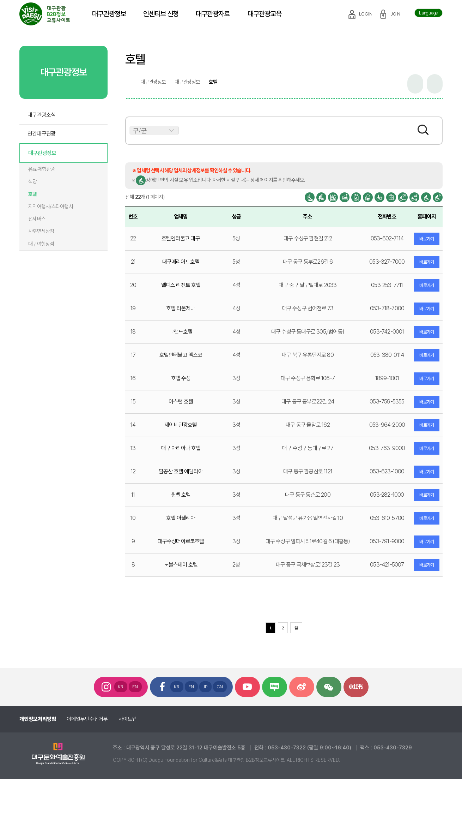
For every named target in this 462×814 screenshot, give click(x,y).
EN (135, 686)
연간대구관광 (41, 133)
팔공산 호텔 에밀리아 (181, 471)
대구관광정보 (42, 153)
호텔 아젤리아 (180, 518)
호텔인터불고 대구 (181, 238)
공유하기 (415, 84)
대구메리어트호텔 (181, 261)
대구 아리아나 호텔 (181, 448)
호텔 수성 (181, 378)
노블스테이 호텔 (181, 564)
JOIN (395, 14)
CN (220, 686)
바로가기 (426, 238)
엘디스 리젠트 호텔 (181, 285)
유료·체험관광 (41, 169)
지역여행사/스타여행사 (50, 206)
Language (428, 13)
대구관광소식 (41, 115)
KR (121, 686)
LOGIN (365, 14)
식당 (32, 181)
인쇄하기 (435, 84)
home (128, 82)
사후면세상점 (41, 231)
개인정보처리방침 (37, 719)
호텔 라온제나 (180, 308)
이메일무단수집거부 (87, 719)
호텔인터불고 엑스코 (180, 355)
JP (205, 686)
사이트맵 (127, 719)
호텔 (32, 194)
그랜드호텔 (181, 331)
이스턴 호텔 (181, 401)
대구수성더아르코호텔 (181, 541)
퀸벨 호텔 (181, 494)
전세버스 (36, 219)
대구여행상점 (41, 244)
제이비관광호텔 (180, 424)
